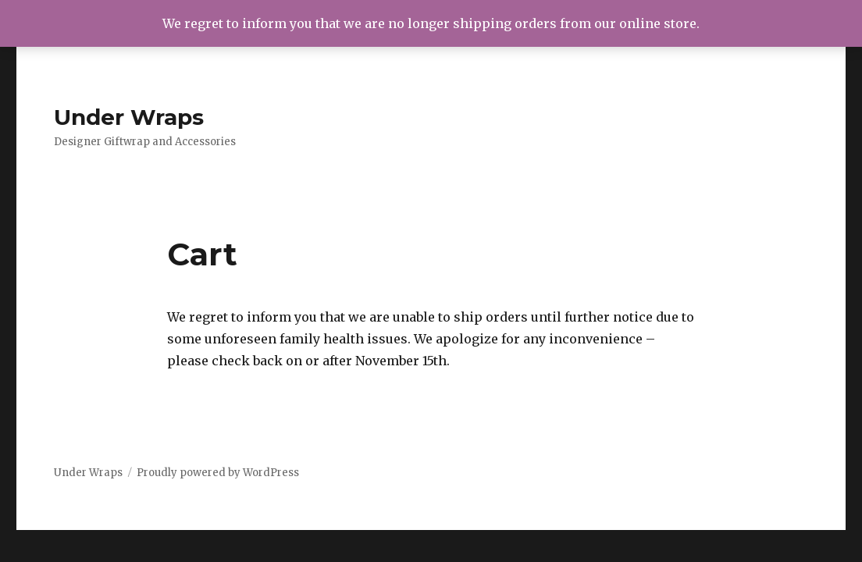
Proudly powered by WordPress (218, 472)
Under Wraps (129, 117)
